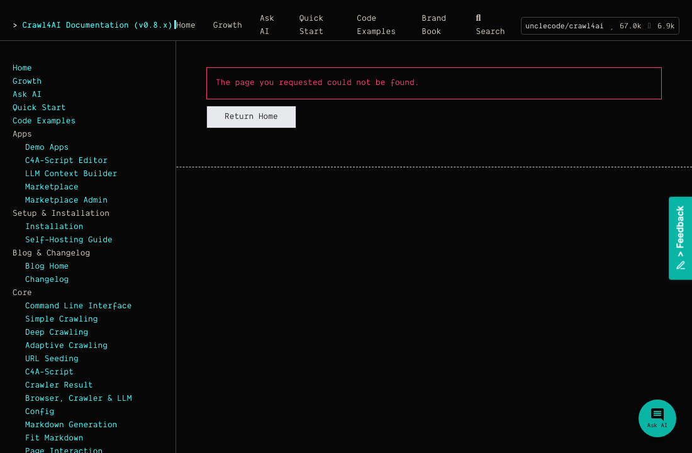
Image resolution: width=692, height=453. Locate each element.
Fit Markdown (54, 438)
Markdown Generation (71, 425)
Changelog (47, 280)
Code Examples (44, 121)
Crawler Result (59, 385)
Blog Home (47, 266)
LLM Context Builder (71, 174)
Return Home (251, 117)
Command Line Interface (78, 306)
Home (22, 68)
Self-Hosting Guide (69, 240)
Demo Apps (47, 147)
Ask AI (27, 95)
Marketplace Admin (66, 200)
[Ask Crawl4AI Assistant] (657, 418)
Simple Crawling (61, 319)
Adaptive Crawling (66, 346)
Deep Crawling (56, 332)
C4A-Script (49, 372)
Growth (27, 81)
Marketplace (52, 187)
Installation (54, 227)
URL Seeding (52, 359)
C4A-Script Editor (66, 161)
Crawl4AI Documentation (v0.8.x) (97, 25)
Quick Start (39, 108)
